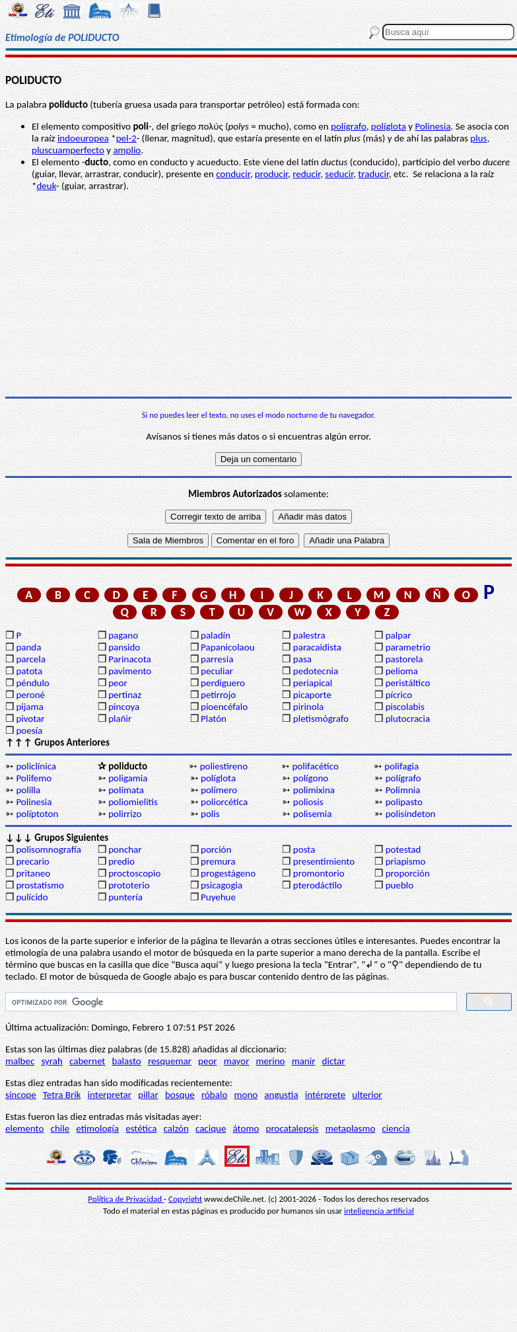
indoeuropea (83, 138)
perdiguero (223, 683)
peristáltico (408, 683)
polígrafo (348, 126)
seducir (339, 174)
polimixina (314, 790)
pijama (29, 707)
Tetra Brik (62, 1095)
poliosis (308, 802)
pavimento (129, 671)
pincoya (123, 707)
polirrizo (124, 814)
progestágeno (228, 873)
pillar (148, 1095)
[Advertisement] (258, 294)
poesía (29, 730)
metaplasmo (351, 1128)
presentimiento (324, 861)
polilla (28, 790)
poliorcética (224, 802)
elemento (24, 1128)
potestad (403, 849)
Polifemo (34, 778)
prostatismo (39, 885)
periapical (312, 683)
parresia (217, 659)
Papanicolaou (228, 647)
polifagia (401, 766)
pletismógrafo (321, 719)
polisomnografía (48, 849)
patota (29, 671)
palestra (309, 635)
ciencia (396, 1128)
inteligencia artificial (379, 1211)
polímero (219, 790)
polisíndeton (411, 814)
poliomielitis (133, 802)
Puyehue (218, 897)
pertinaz (124, 695)
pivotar (30, 719)
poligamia (127, 778)
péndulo (32, 683)
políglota (388, 126)
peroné (30, 695)
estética (140, 1128)
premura (218, 861)
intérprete (325, 1095)
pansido (124, 647)
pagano (123, 635)
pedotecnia (315, 671)
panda (28, 647)
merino (270, 1061)
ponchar (124, 849)
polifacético (315, 766)
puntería (125, 897)
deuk (45, 186)
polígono (310, 778)
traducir (373, 174)
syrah (51, 1061)
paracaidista (317, 647)
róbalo (214, 1095)
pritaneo (33, 873)
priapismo (406, 861)
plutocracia (408, 719)
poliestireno (224, 766)
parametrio (408, 647)
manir (304, 1061)
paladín (215, 635)
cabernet (87, 1061)
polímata (126, 790)
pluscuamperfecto (68, 150)
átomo (246, 1128)
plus (478, 138)
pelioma (402, 671)
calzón (176, 1128)
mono (246, 1095)
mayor (237, 1061)
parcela (31, 659)
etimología (97, 1128)
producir (271, 174)
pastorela (404, 659)
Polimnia (403, 790)
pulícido (32, 897)
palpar (398, 635)
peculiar (217, 671)
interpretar (109, 1095)
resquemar (169, 1061)
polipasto (404, 802)
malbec (19, 1061)
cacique (210, 1128)
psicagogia (221, 885)
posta (304, 849)
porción (216, 849)
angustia (281, 1095)
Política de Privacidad (126, 1199)
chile (60, 1128)
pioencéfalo (224, 707)
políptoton (37, 814)
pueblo (399, 885)
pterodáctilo (317, 885)
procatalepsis (292, 1128)
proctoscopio (134, 873)
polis (210, 814)
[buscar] (230, 1002)
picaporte (312, 695)
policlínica (36, 766)
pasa (302, 659)
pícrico (399, 695)
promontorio (319, 873)
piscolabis (405, 707)
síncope (20, 1095)
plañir (119, 719)
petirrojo (218, 695)
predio (121, 861)
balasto (126, 1061)
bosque (180, 1095)
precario (32, 861)
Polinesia (433, 126)
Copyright (185, 1199)
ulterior (367, 1095)
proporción (408, 873)
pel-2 (126, 138)
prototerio (128, 885)
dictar (333, 1061)
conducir (233, 174)
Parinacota (129, 659)
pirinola (308, 707)
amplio (127, 150)
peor (117, 683)
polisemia (312, 814)
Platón (213, 719)
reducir (306, 174)
